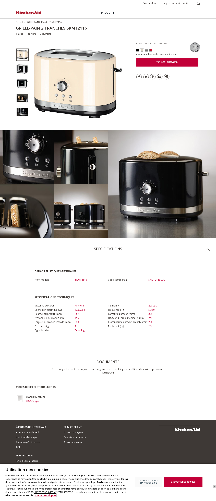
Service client (150, 3)
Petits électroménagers (27, 460)
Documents (45, 33)
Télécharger (32, 401)
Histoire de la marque (26, 437)
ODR (18, 447)
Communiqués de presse (28, 442)
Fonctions (31, 33)
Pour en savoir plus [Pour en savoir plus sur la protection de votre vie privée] (45, 497)
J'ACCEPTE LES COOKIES (183, 484)
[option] (22, 54)
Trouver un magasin (73, 432)
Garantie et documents (75, 437)
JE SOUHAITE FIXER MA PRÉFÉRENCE (148, 484)
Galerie (19, 33)
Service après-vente (73, 442)
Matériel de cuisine (25, 465)
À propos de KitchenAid (176, 3)
